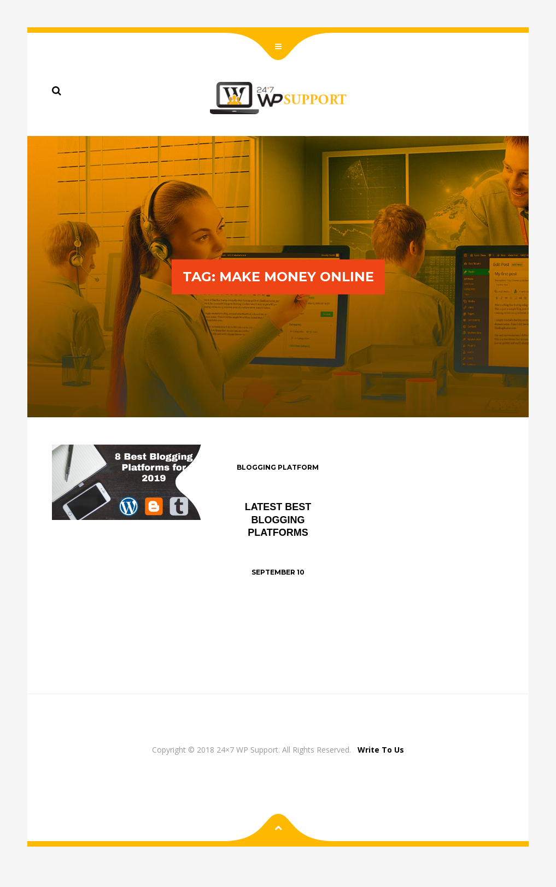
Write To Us (381, 749)
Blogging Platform (278, 467)
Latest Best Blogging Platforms (278, 519)
